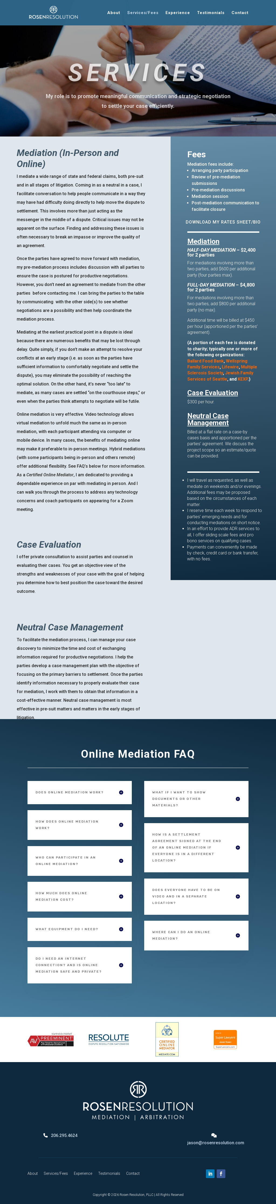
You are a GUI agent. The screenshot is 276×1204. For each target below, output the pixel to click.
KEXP (243, 379)
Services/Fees (142, 13)
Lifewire (230, 367)
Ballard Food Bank (205, 361)
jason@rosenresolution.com (215, 1142)
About (113, 13)
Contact (240, 13)
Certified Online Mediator (50, 474)
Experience (177, 13)
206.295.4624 (64, 1135)
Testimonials (211, 13)
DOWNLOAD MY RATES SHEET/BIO (223, 222)
